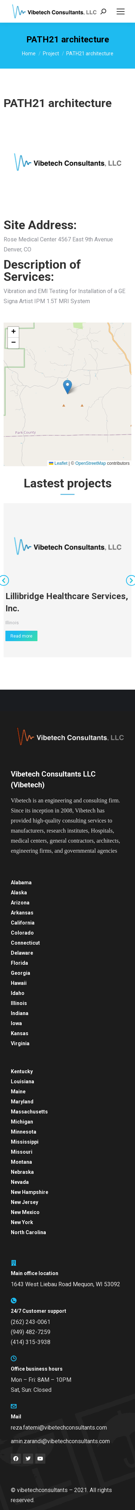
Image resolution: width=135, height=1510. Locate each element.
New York (22, 1222)
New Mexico (25, 1212)
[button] (67, 387)
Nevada (20, 1182)
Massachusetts (29, 1112)
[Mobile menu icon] (120, 11)
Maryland (22, 1101)
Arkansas (22, 913)
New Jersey (24, 1202)
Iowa (16, 1023)
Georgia (20, 973)
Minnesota (23, 1132)
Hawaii (19, 983)
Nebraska (22, 1172)
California (23, 923)
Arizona (20, 902)
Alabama (21, 882)
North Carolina (28, 1232)
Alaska (19, 892)
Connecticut (25, 943)
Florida (19, 963)
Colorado (22, 933)
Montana (21, 1162)
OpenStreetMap (90, 463)
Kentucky (22, 1071)
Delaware (22, 953)
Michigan (22, 1122)
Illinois (12, 622)
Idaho (17, 993)
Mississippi (25, 1142)
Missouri (21, 1152)
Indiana (19, 1013)
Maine (18, 1091)
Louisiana (22, 1081)
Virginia (20, 1043)
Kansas (19, 1033)
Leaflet (58, 463)
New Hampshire (29, 1192)
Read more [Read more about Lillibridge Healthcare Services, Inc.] (21, 636)
